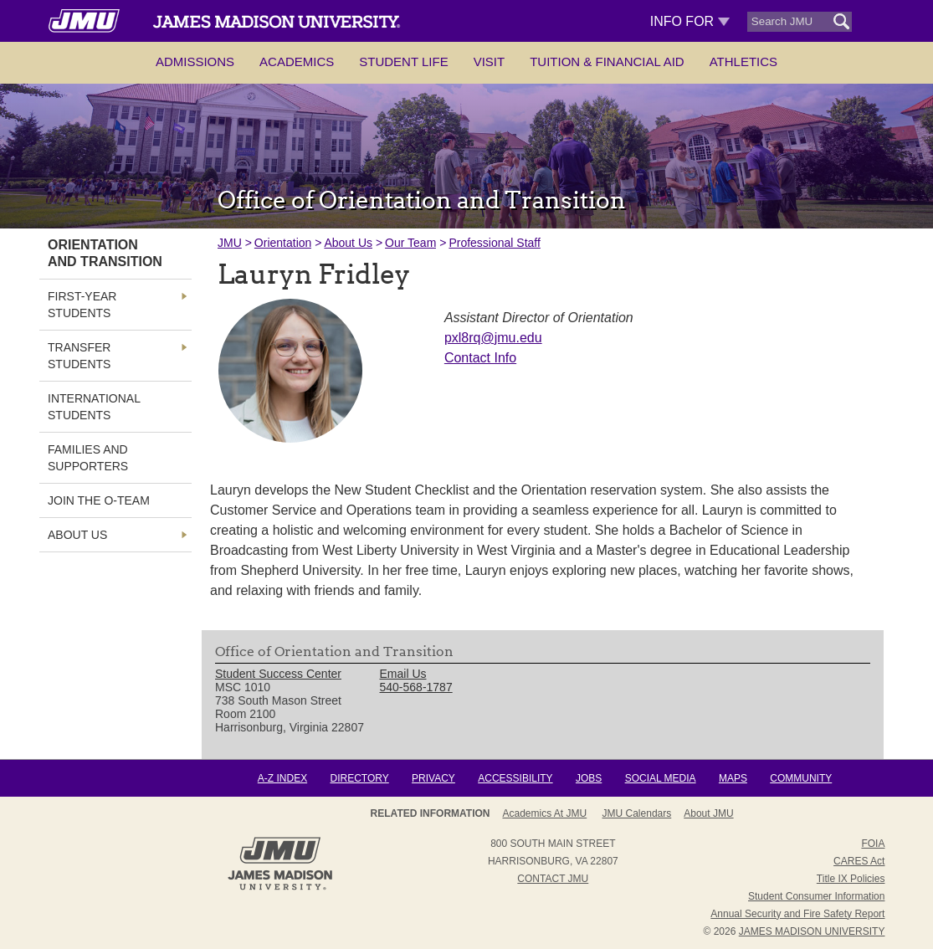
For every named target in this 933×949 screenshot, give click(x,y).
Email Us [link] (403, 673)
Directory (359, 778)
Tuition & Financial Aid (607, 61)
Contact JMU (552, 879)
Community (801, 778)
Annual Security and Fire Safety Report (797, 914)
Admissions (195, 61)
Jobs (589, 778)
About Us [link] (77, 534)
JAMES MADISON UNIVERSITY (812, 931)
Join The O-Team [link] (99, 500)
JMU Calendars (637, 813)
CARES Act (858, 861)
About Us (348, 242)
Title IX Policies (851, 879)
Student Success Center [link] (278, 673)
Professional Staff (494, 242)
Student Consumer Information (816, 896)
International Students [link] (94, 407)
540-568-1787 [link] (416, 687)
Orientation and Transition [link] (105, 253)
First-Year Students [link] (82, 305)
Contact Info (480, 358)
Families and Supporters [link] (88, 458)
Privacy (433, 778)
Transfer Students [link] (79, 356)
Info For (690, 21)
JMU (230, 242)
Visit (489, 61)
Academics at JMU (544, 813)
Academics (296, 61)
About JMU (708, 813)
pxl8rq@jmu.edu (493, 338)
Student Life (403, 61)
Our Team (410, 242)
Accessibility (515, 778)
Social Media (660, 778)
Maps (733, 778)
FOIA (872, 843)
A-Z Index (282, 778)
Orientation (282, 242)
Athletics (743, 61)
